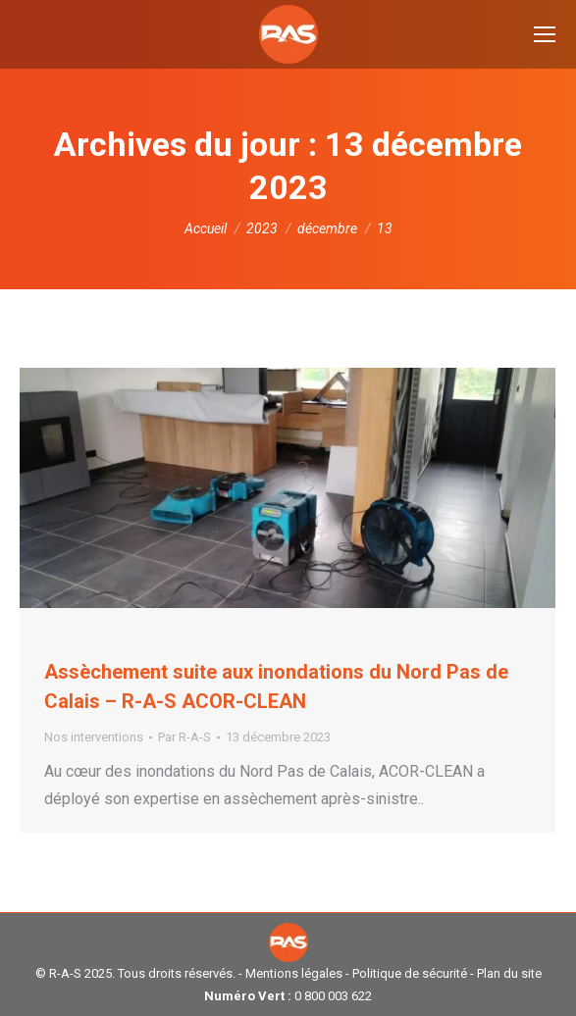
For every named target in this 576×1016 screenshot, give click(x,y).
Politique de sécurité (409, 973)
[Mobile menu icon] (544, 34)
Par (184, 737)
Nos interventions (93, 737)
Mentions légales (293, 973)
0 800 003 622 (333, 996)
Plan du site (509, 973)
